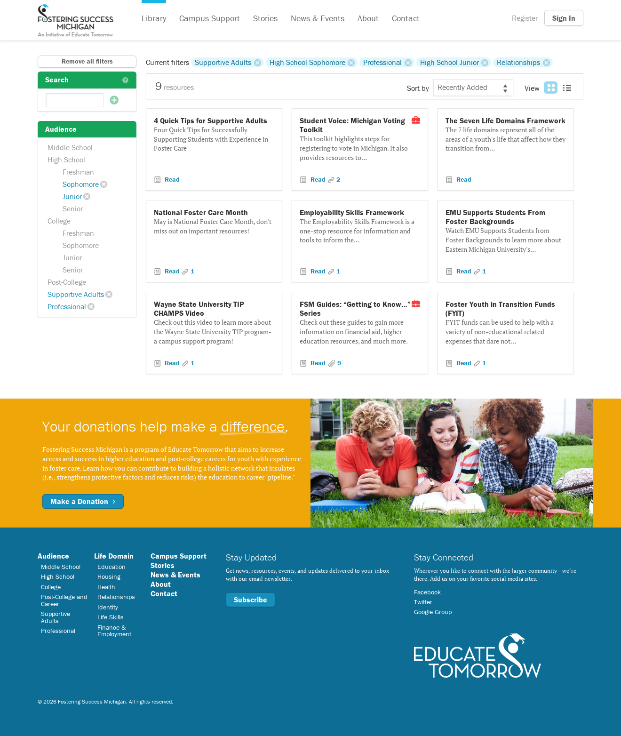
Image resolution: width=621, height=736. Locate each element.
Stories (265, 18)
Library (154, 18)
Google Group (433, 612)
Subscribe (250, 599)
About (368, 18)
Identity (107, 607)
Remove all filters (87, 61)
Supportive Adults (76, 294)
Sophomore (81, 184)
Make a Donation (83, 501)
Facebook (427, 592)
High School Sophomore (307, 62)
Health (106, 587)
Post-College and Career (64, 600)
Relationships (518, 62)
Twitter (423, 602)
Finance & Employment (114, 630)
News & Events (317, 18)
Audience (53, 555)
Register (525, 18)
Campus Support (209, 18)
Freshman (78, 171)
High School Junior (449, 62)
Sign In (563, 18)
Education (111, 566)
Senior (73, 208)
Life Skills (110, 617)
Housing (108, 576)
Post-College (67, 282)
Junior (72, 196)
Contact (406, 18)
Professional (67, 306)
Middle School (70, 147)
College (59, 220)
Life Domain (114, 555)
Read (171, 179)
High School (66, 159)
